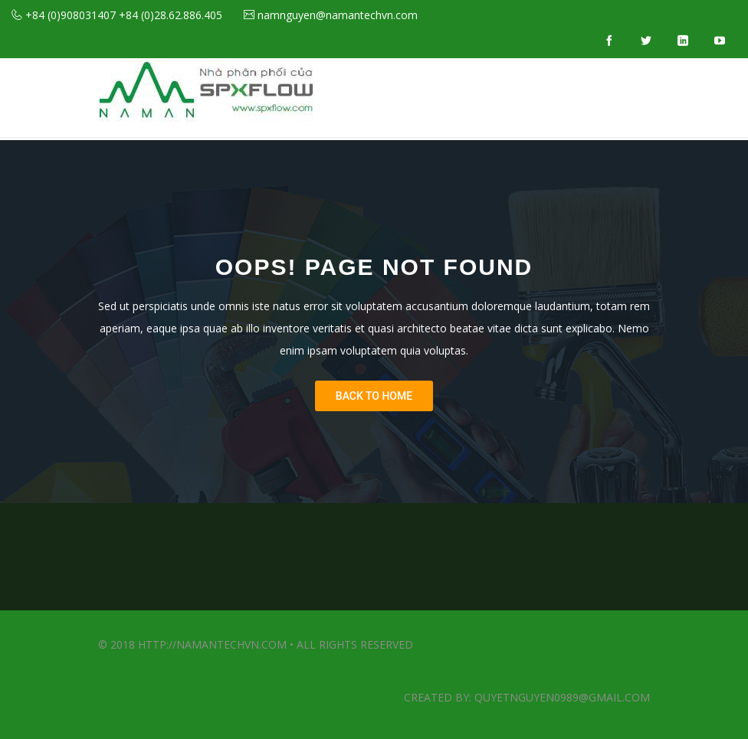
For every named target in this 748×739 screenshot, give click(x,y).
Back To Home (374, 396)
